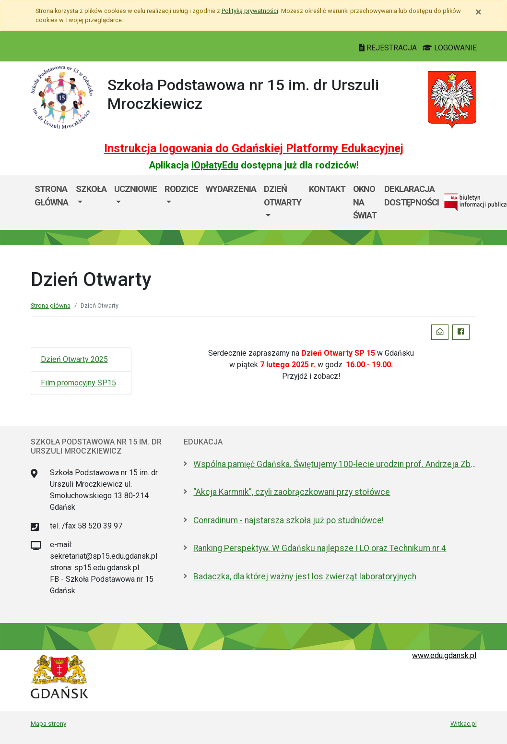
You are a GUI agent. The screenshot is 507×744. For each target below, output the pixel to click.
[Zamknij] (478, 12)
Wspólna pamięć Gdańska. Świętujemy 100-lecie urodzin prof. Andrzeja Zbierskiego (334, 464)
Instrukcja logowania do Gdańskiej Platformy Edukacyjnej (253, 148)
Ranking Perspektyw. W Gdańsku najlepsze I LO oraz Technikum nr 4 (319, 548)
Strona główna (51, 195)
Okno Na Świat (365, 202)
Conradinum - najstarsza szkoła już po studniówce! (288, 520)
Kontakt (327, 189)
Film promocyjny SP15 (78, 382)
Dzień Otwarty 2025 (74, 359)
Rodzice (181, 189)
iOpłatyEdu (214, 165)
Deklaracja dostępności (411, 195)
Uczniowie (135, 189)
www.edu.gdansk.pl (444, 655)
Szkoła (91, 189)
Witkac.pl (463, 723)
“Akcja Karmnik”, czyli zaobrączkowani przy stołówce (291, 492)
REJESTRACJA (389, 47)
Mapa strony (48, 723)
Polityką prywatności (250, 10)
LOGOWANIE (450, 47)
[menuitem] (91, 202)
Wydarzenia (231, 189)
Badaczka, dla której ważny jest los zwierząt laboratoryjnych (304, 576)
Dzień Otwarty (282, 195)
